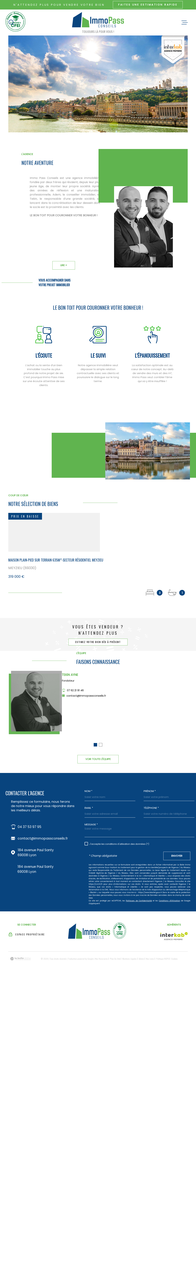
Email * (89, 808)
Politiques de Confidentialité (139, 900)
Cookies (174, 959)
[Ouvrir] (11, 22)
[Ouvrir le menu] (184, 22)
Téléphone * (151, 808)
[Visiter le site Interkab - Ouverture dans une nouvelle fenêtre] (174, 936)
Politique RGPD (162, 958)
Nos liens (150, 958)
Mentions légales (129, 958)
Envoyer (176, 856)
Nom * (88, 791)
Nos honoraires (101, 958)
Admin (141, 958)
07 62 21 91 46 (75, 695)
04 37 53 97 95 (29, 827)
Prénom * (150, 791)
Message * (91, 824)
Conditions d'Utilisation (169, 900)
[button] (95, 749)
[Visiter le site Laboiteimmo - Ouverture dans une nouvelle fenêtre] (20, 958)
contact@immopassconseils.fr (86, 700)
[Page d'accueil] (98, 20)
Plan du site (115, 958)
